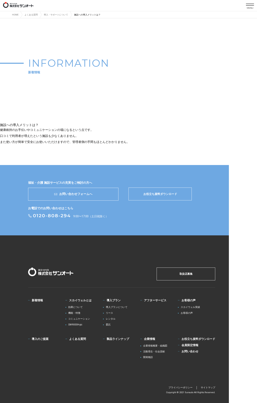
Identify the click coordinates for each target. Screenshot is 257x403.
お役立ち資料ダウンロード (160, 194)
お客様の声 (189, 300)
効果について (75, 307)
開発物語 (148, 357)
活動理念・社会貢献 (154, 351)
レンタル (110, 319)
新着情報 (37, 300)
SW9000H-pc (75, 324)
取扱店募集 (186, 273)
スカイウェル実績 (190, 307)
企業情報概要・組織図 (155, 346)
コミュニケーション (79, 319)
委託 (108, 324)
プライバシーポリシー (180, 387)
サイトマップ (208, 387)
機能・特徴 (74, 313)
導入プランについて (116, 307)
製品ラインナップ (118, 338)
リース (109, 313)
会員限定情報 (190, 345)
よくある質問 (77, 338)
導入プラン (114, 300)
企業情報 (149, 338)
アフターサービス (155, 300)
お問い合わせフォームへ (73, 194)
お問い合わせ (190, 351)
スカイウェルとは (80, 300)
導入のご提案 (40, 338)
